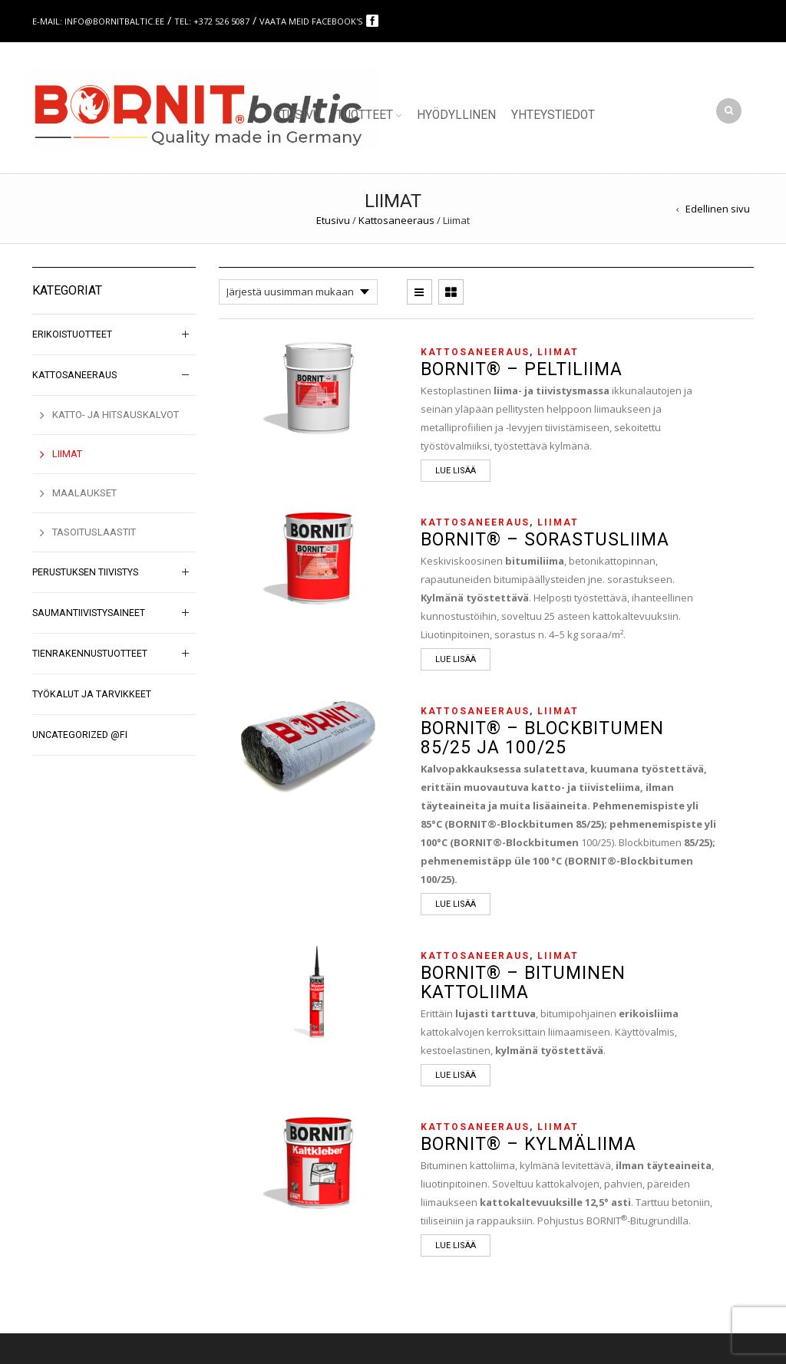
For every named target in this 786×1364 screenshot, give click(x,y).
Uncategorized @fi (79, 735)
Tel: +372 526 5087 (211, 21)
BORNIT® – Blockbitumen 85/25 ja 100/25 (542, 738)
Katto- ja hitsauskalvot (115, 414)
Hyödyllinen (456, 115)
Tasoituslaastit (94, 532)
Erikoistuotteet (72, 334)
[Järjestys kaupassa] (298, 292)
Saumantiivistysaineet (88, 613)
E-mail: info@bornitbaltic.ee (98, 21)
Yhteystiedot (553, 115)
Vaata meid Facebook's (312, 21)
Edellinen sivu (717, 209)
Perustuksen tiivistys (85, 572)
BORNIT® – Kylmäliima (528, 1144)
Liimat (558, 352)
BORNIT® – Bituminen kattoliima (523, 983)
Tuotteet (364, 115)
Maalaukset (84, 493)
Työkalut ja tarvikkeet (91, 694)
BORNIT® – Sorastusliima (545, 539)
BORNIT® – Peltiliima (522, 369)
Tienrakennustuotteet (89, 653)
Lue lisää (455, 471)
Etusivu (297, 115)
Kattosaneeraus (396, 220)
